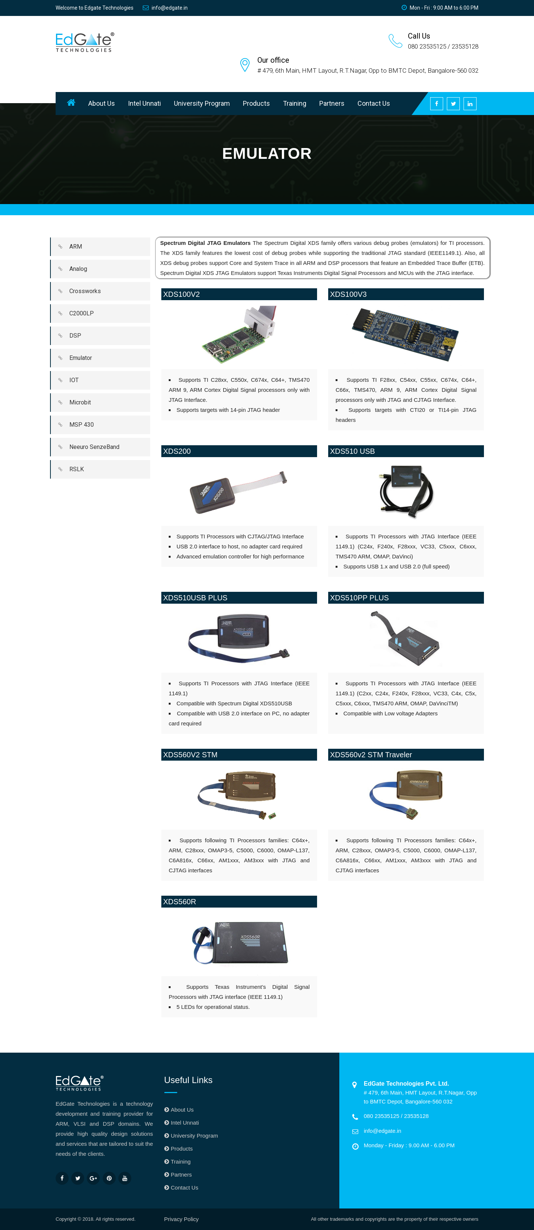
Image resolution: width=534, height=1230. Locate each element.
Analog (69, 269)
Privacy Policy (181, 1219)
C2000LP (72, 313)
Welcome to (95, 8)
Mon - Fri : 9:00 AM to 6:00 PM (440, 8)
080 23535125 (382, 1116)
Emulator (71, 358)
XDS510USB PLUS (195, 598)
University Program (202, 103)
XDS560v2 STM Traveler (371, 755)
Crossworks (76, 291)
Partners (332, 103)
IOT (65, 380)
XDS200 (177, 451)
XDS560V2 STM (190, 755)
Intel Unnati (144, 103)
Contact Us (373, 103)
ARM (66, 246)
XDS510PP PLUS (359, 598)
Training (294, 103)
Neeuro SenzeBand (85, 447)
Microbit (71, 402)
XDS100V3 (348, 294)
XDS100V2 (181, 294)
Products (256, 103)
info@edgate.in (165, 8)
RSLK (67, 469)
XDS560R (179, 902)
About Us (101, 103)
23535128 (416, 1116)
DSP (66, 336)
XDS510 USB (352, 451)
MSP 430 (72, 425)
